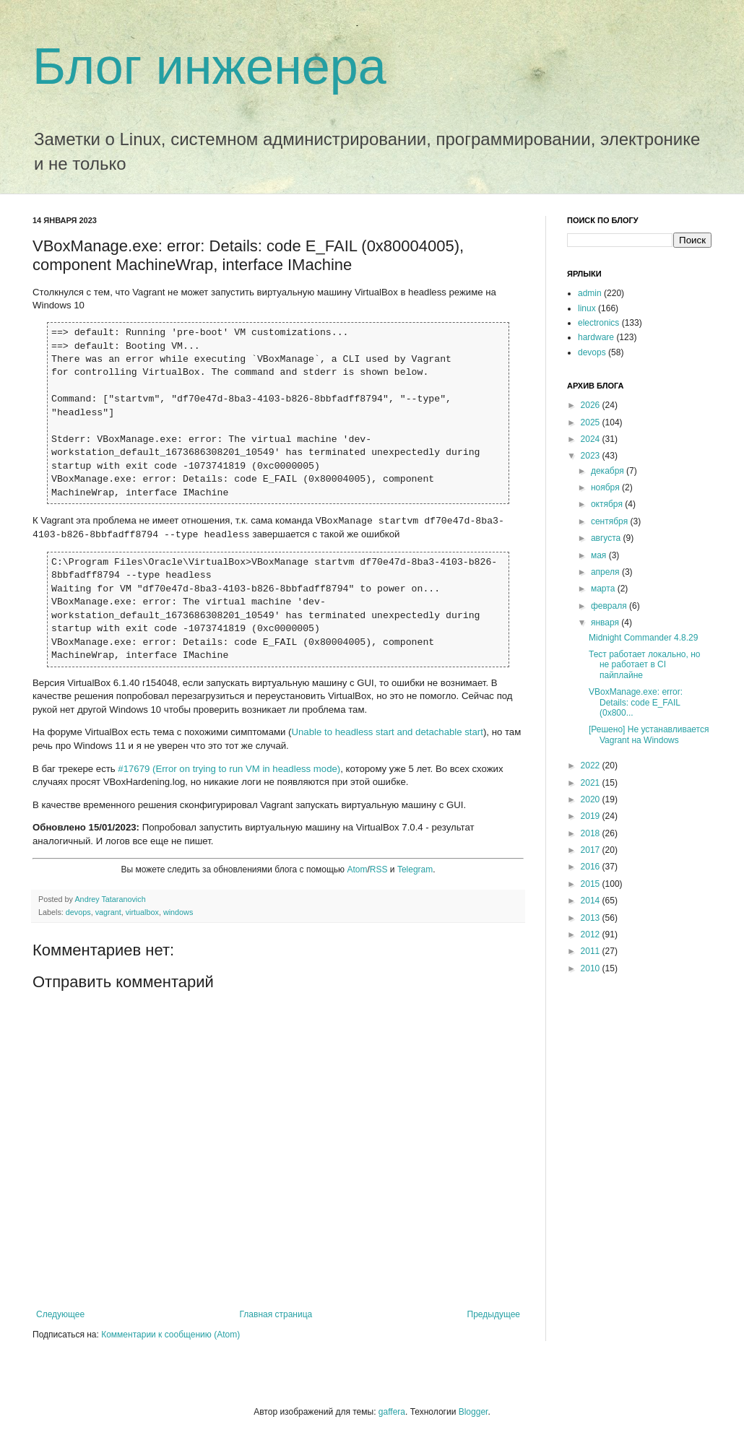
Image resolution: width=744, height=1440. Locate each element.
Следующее (60, 1314)
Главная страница (276, 1314)
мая (600, 555)
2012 (591, 934)
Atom (357, 869)
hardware (596, 337)
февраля (610, 606)
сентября (611, 521)
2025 (591, 422)
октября (608, 504)
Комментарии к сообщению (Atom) (170, 1335)
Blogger (473, 1412)
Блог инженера (209, 66)
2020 (591, 799)
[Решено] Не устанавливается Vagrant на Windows (649, 734)
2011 (591, 951)
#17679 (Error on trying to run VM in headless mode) (229, 768)
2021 (591, 783)
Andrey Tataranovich (109, 899)
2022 (591, 765)
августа (607, 538)
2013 (591, 918)
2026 (591, 405)
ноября (606, 487)
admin (590, 293)
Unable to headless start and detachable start (387, 731)
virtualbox (142, 912)
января (606, 622)
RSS (379, 869)
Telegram (415, 869)
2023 (591, 456)
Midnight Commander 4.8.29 (643, 638)
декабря (608, 471)
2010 (591, 968)
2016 (591, 867)
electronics (598, 323)
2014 (591, 900)
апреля (606, 572)
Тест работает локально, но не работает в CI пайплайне (644, 664)
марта (604, 589)
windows (178, 912)
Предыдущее (493, 1314)
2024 (591, 439)
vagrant (108, 912)
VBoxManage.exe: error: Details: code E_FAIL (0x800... (636, 702)
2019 (591, 816)
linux (587, 308)
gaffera (392, 1412)
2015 (591, 884)
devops (78, 912)
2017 (591, 850)
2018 (591, 833)
